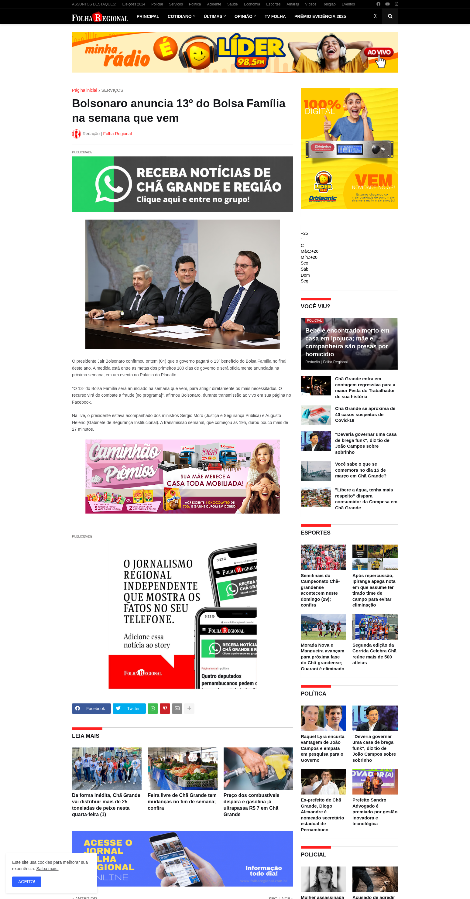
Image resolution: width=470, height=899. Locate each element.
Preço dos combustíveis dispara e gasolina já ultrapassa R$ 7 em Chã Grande (252, 805)
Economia (252, 4)
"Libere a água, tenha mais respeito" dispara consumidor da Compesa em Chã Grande (366, 498)
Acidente (214, 4)
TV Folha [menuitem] (275, 16)
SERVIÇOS (112, 90)
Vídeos (310, 4)
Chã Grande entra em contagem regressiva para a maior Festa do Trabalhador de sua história (365, 387)
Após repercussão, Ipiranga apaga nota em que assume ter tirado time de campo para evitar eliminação (374, 590)
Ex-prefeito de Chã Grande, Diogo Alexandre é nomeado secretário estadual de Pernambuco (322, 814)
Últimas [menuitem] (213, 16)
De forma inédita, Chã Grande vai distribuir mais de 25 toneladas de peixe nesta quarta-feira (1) (106, 805)
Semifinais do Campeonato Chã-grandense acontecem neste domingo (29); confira (320, 590)
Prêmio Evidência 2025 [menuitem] (320, 16)
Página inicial (84, 90)
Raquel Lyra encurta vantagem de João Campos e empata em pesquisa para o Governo (323, 748)
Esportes (273, 4)
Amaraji (293, 4)
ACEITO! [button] (26, 881)
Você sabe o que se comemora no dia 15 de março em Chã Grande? (360, 469)
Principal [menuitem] (148, 16)
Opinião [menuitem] (243, 16)
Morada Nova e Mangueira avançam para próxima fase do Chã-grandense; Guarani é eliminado (322, 656)
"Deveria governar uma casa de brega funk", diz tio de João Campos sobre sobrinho (365, 443)
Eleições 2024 (133, 4)
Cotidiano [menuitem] (180, 16)
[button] (375, 16)
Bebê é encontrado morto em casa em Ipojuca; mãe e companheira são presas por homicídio (347, 342)
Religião (329, 4)
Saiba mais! (47, 868)
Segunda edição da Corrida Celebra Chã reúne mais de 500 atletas (374, 653)
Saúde (232, 4)
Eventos (348, 4)
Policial (157, 4)
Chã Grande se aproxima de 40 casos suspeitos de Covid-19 (365, 414)
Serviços (176, 4)
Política (195, 4)
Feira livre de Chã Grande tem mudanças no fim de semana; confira (182, 802)
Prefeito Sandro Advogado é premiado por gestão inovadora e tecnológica (374, 811)
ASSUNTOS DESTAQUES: (94, 4)
